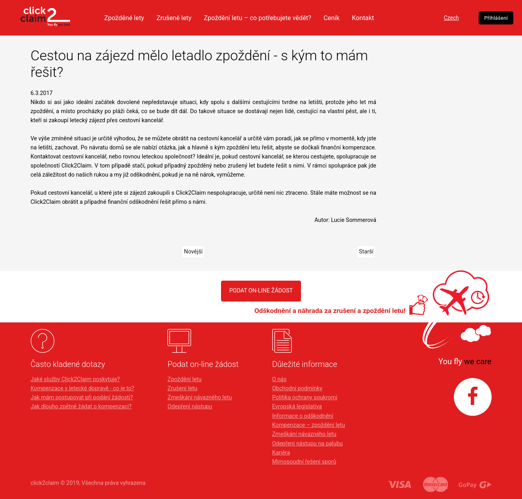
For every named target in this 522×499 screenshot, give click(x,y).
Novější (193, 251)
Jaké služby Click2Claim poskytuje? (75, 379)
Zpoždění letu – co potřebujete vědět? (279, 18)
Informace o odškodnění (302, 416)
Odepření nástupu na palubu (307, 443)
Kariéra (281, 452)
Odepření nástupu (189, 406)
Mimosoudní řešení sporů (304, 461)
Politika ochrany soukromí (305, 397)
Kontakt (389, 18)
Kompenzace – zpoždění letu (308, 425)
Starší (366, 251)
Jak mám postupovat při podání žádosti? (82, 397)
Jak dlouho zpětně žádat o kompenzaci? (81, 406)
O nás (279, 379)
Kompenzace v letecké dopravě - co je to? (82, 388)
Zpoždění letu (184, 379)
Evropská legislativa (297, 406)
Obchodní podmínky (297, 388)
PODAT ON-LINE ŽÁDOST (261, 290)
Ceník (357, 18)
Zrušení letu (182, 388)
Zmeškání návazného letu (199, 397)
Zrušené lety (191, 18)
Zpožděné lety (140, 18)
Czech (440, 18)
